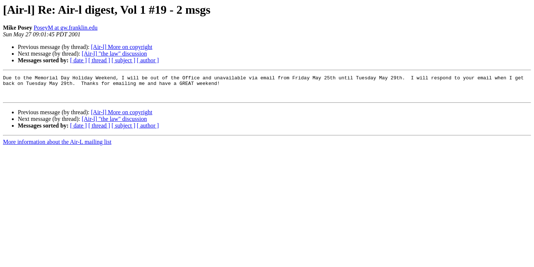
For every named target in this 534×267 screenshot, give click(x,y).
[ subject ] (123, 60)
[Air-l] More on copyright (121, 47)
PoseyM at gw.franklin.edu (66, 27)
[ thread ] (99, 60)
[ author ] (148, 60)
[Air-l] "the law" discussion (114, 53)
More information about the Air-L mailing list (57, 146)
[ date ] (78, 60)
